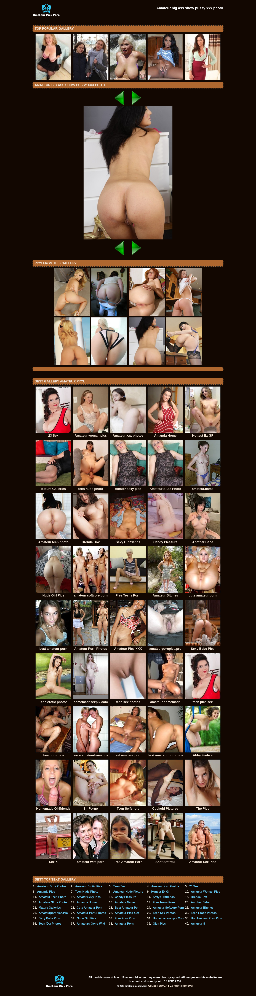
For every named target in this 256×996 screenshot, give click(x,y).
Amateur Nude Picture (128, 891)
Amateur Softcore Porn (168, 907)
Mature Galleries (50, 907)
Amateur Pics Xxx (127, 912)
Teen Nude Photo (86, 891)
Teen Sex (119, 886)
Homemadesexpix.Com (168, 918)
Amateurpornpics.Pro (53, 912)
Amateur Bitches (202, 907)
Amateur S (198, 923)
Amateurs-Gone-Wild (91, 923)
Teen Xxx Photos (50, 923)
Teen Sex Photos (164, 912)
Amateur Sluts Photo (53, 902)
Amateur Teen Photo (52, 896)
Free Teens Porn (164, 902)
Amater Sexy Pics (89, 896)
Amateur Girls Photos (51, 886)
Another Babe (200, 902)
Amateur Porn (124, 923)
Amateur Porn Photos (91, 912)
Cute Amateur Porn (90, 907)
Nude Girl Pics (86, 918)
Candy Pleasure (125, 896)
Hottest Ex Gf (160, 891)
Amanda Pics (46, 891)
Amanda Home (87, 902)
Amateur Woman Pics (205, 891)
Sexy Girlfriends (164, 896)
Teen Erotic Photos (204, 912)
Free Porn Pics (125, 918)
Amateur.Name (125, 902)
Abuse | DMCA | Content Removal (170, 985)
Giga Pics (159, 923)
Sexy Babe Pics (49, 918)
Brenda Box (199, 896)
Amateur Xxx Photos (165, 886)
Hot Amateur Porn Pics (206, 918)
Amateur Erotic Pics (88, 886)
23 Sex (193, 886)
